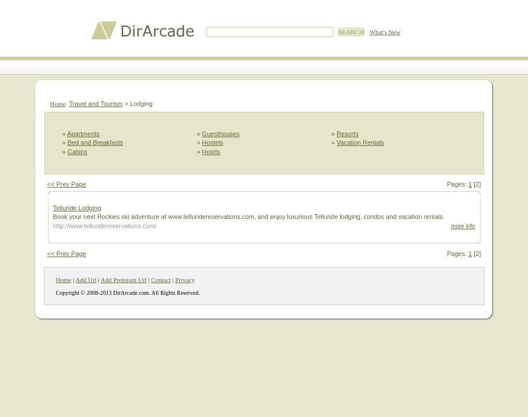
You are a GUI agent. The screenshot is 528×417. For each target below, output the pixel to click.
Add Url (86, 279)
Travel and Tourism (96, 103)
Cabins (77, 151)
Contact (161, 279)
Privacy (185, 279)
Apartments (83, 133)
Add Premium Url (123, 279)
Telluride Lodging (77, 207)
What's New (385, 31)
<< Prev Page (66, 184)
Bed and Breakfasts (95, 142)
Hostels (212, 142)
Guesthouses (220, 133)
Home (58, 103)
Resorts (348, 133)
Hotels (211, 151)
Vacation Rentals (360, 142)
